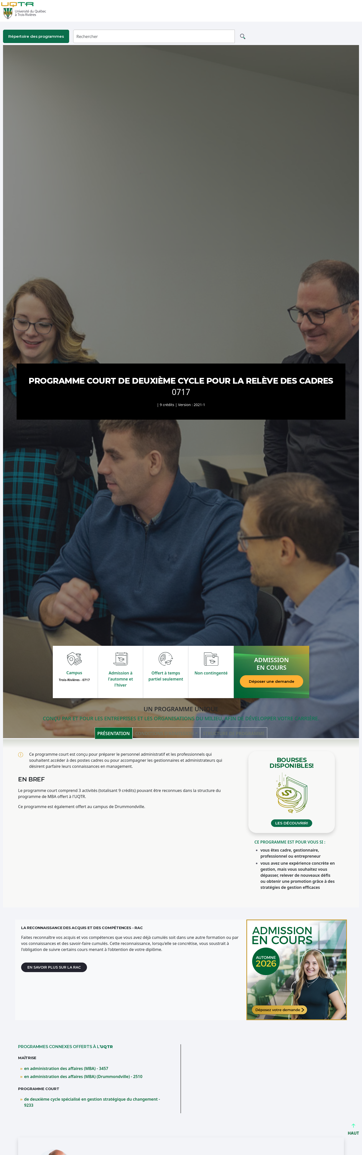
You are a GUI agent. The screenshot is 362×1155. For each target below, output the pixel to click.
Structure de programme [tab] (234, 733)
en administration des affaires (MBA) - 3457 (66, 1068)
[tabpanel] (181, 823)
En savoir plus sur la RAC (54, 967)
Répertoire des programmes (36, 36)
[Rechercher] (154, 36)
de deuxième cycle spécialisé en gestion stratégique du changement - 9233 (92, 1102)
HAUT (353, 1131)
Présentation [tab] (113, 733)
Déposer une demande (271, 681)
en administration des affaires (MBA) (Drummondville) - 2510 (83, 1076)
